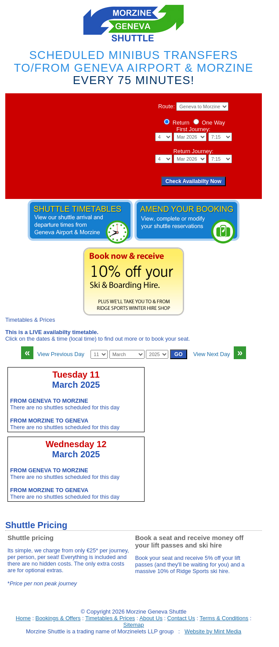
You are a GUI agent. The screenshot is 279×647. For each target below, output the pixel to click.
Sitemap (133, 624)
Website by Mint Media (213, 631)
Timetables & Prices (110, 618)
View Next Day (219, 354)
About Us (151, 618)
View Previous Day (52, 354)
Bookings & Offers (58, 618)
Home (23, 618)
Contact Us (181, 618)
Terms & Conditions (223, 618)
